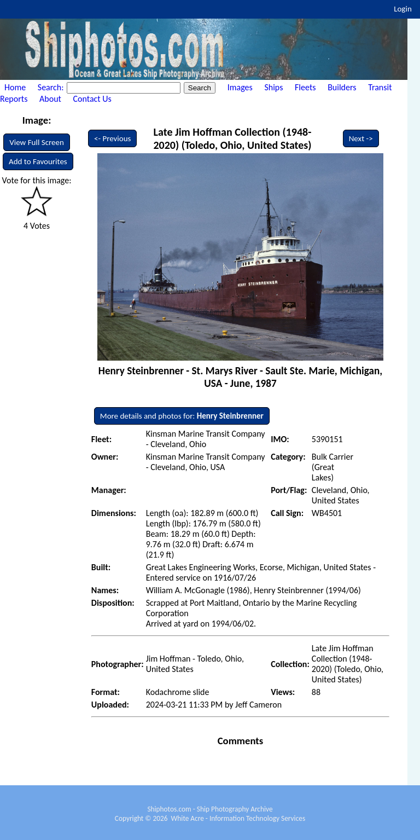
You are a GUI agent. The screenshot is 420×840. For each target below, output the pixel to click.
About (50, 99)
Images (240, 87)
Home (15, 87)
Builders (342, 87)
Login (403, 9)
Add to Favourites (38, 161)
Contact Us (92, 99)
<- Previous (112, 138)
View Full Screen (36, 142)
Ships (273, 87)
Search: (52, 87)
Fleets (305, 87)
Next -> (361, 138)
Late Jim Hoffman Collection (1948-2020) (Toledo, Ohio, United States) (232, 138)
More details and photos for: (182, 416)
